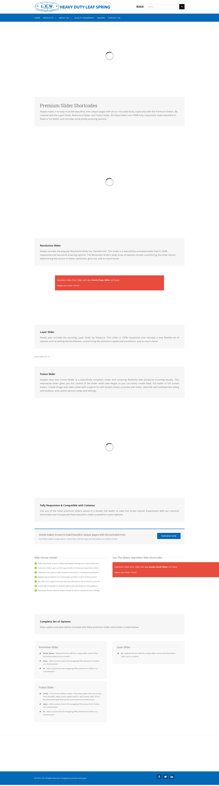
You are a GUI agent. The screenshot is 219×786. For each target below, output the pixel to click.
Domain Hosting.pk (78, 778)
